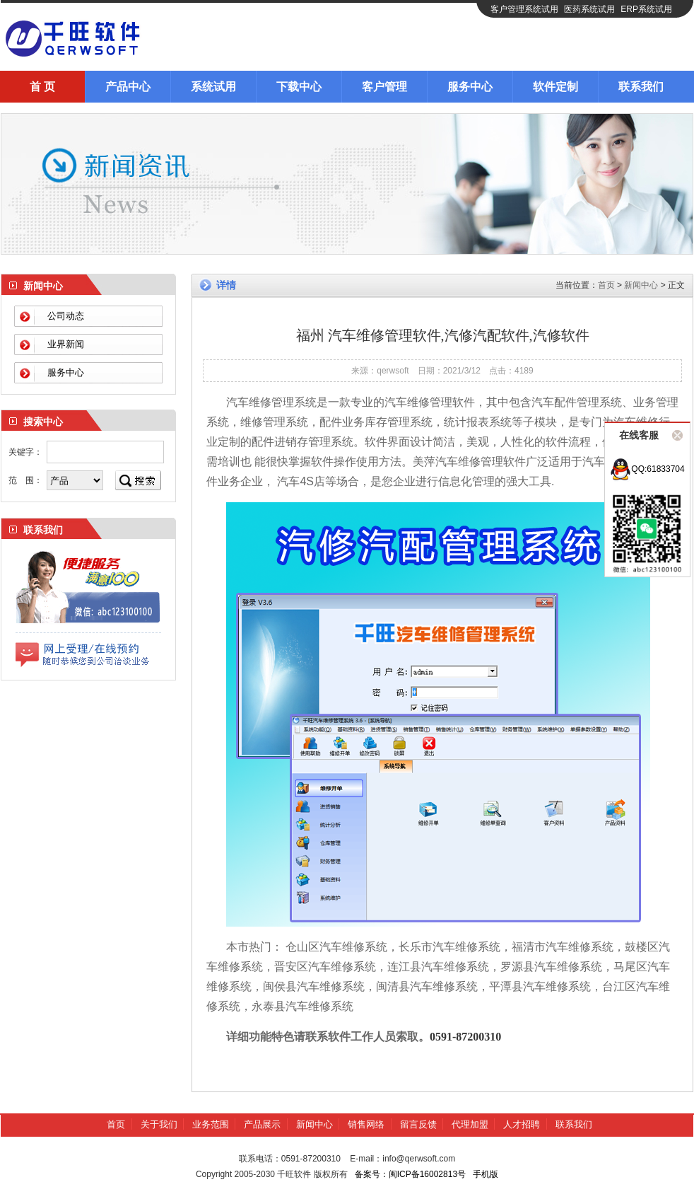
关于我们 (159, 1124)
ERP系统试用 (646, 9)
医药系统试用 (589, 9)
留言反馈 (418, 1124)
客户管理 (384, 87)
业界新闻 (65, 344)
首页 (606, 285)
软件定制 (555, 87)
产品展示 (262, 1124)
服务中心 (470, 87)
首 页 (42, 87)
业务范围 (210, 1124)
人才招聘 (521, 1124)
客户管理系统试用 (524, 9)
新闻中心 (641, 285)
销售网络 (366, 1124)
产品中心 (128, 87)
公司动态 (65, 316)
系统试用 (213, 87)
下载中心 (299, 87)
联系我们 (641, 87)
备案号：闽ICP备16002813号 (410, 1174)
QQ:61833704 (647, 469)
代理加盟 (470, 1124)
